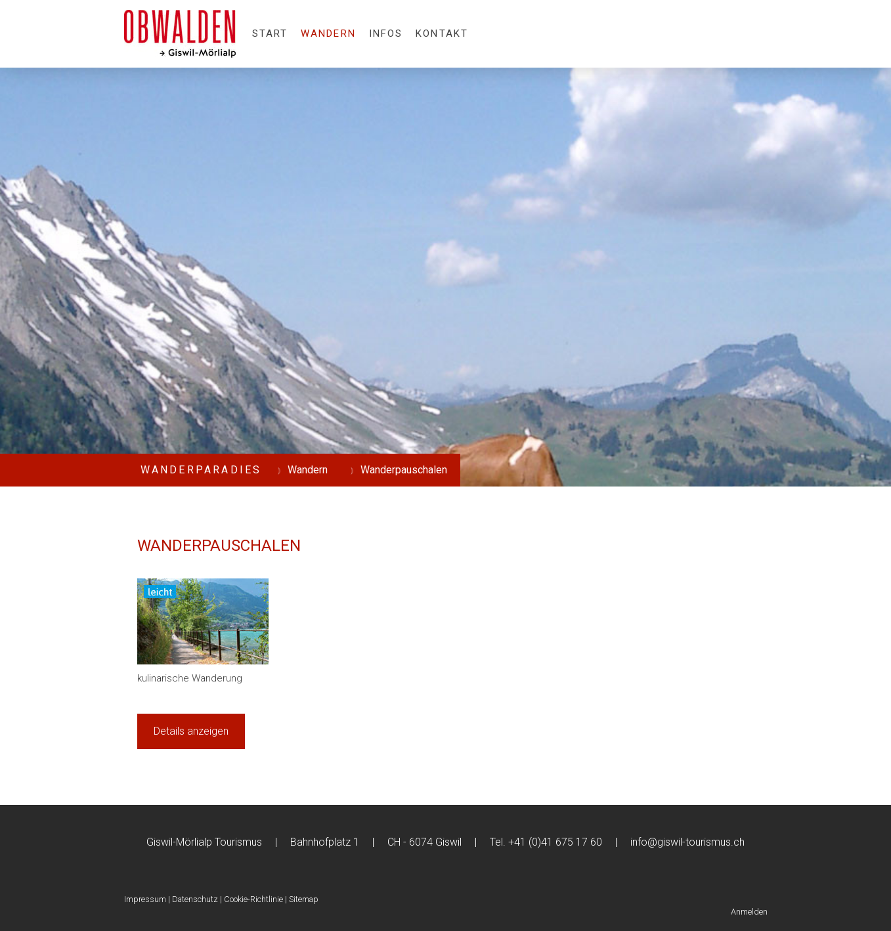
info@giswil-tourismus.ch (687, 842)
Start (270, 33)
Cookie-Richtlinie (253, 899)
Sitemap (303, 899)
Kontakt (442, 33)
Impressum (145, 899)
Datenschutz (195, 899)
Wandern (328, 33)
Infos (386, 33)
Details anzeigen (191, 731)
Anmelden (749, 912)
